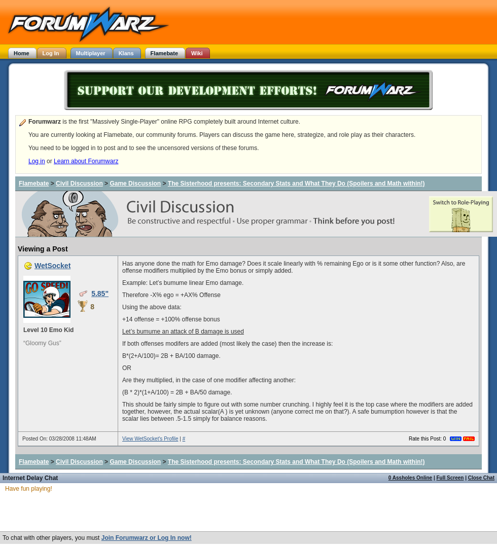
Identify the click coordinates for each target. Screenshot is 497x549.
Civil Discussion (79, 183)
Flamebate (34, 183)
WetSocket (52, 266)
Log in (36, 161)
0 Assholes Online (410, 478)
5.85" (100, 293)
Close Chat (481, 478)
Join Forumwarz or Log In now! (146, 537)
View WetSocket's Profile (150, 439)
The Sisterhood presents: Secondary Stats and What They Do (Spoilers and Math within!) (296, 183)
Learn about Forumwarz (86, 161)
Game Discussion (135, 183)
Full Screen (450, 478)
